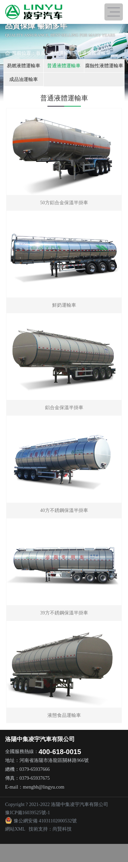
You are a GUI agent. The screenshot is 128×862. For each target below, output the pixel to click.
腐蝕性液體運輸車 (104, 65)
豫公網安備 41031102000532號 (41, 820)
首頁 (40, 53)
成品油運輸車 (23, 79)
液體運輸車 (61, 53)
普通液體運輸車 (94, 53)
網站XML (15, 829)
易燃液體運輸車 (23, 65)
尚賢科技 (62, 829)
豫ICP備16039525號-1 (27, 812)
